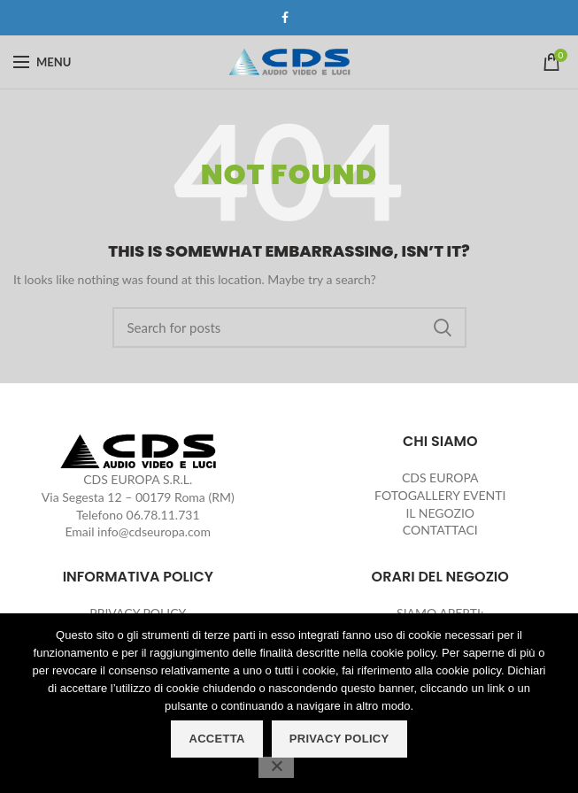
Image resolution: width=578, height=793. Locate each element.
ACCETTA (216, 738)
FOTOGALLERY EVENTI (439, 495)
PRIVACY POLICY (339, 738)
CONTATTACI (440, 529)
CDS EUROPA (440, 477)
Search (442, 327)
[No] (276, 767)
